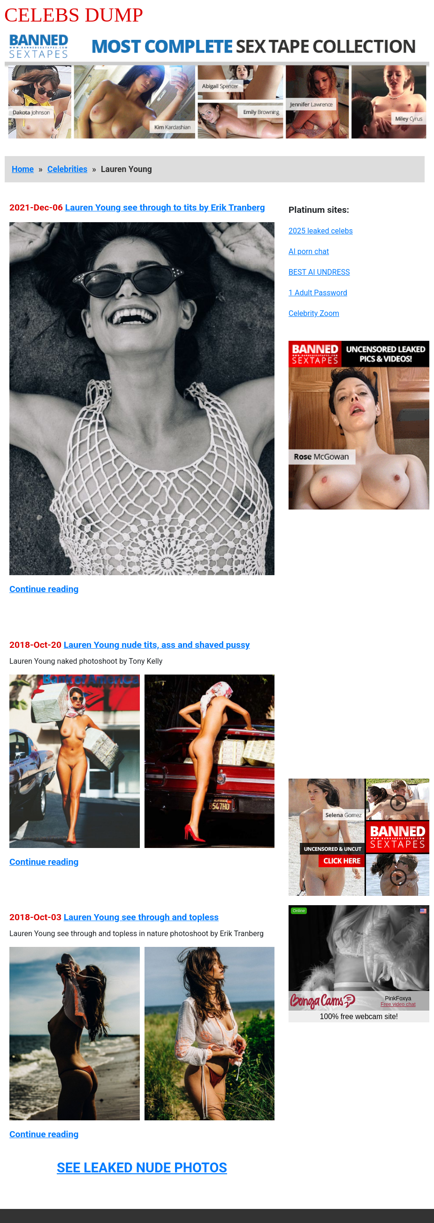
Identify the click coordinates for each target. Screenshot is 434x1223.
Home (23, 169)
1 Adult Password (318, 292)
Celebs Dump (73, 15)
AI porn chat (309, 251)
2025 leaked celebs (321, 230)
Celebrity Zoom (314, 313)
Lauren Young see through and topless (141, 917)
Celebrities (67, 169)
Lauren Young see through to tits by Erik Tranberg (165, 207)
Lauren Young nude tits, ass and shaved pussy (157, 644)
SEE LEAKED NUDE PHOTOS (142, 1168)
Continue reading (43, 589)
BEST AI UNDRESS (319, 272)
